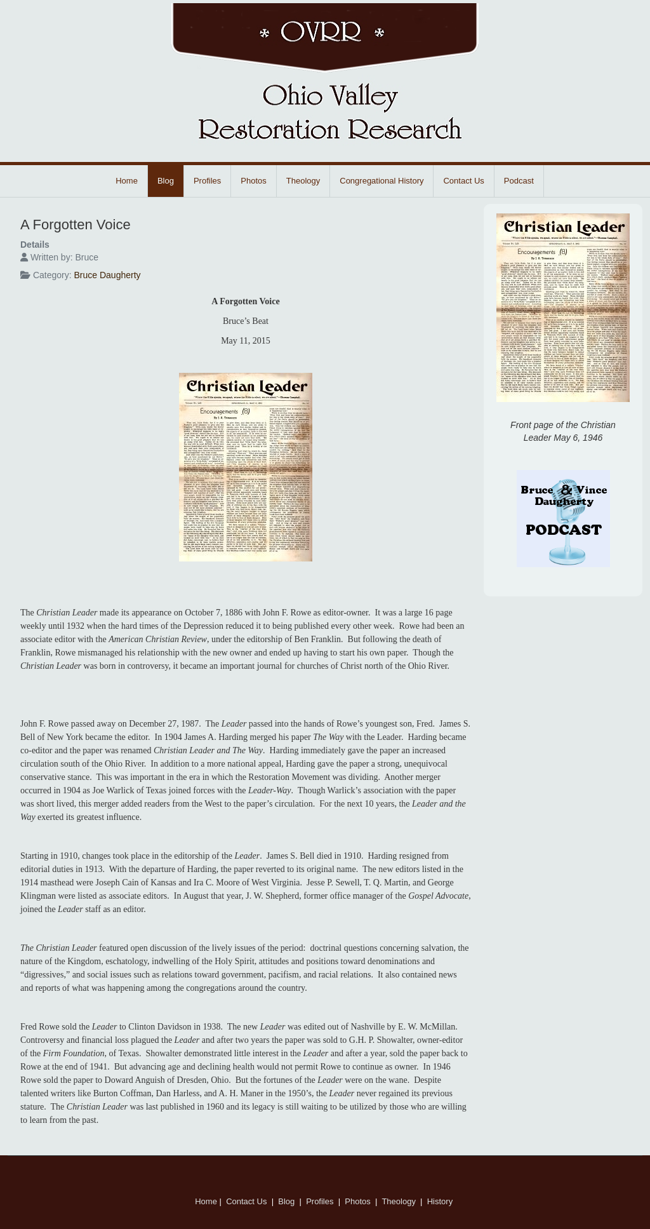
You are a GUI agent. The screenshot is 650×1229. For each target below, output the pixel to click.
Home (127, 180)
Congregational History (381, 180)
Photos (253, 180)
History (441, 1201)
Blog (165, 180)
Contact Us (463, 180)
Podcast (519, 180)
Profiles (207, 180)
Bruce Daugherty (107, 275)
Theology (303, 180)
